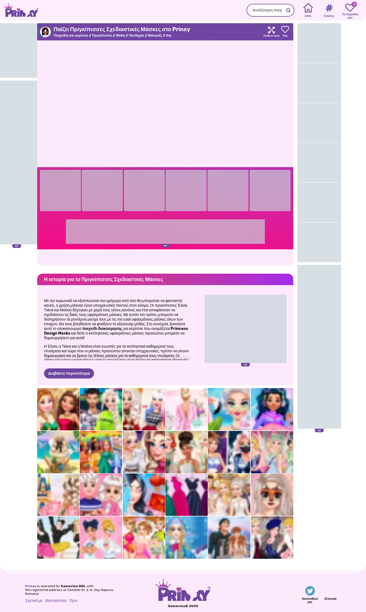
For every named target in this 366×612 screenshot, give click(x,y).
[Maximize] (271, 32)
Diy (168, 35)
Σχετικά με (33, 600)
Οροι (73, 600)
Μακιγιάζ (155, 35)
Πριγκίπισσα (102, 35)
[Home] (308, 10)
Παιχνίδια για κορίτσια (71, 35)
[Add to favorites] (285, 32)
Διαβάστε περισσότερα (69, 373)
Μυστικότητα (56, 600)
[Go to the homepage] (19, 10)
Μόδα (120, 35)
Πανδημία (136, 35)
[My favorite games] (350, 10)
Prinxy (30, 586)
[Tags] (329, 10)
